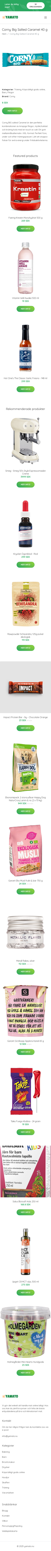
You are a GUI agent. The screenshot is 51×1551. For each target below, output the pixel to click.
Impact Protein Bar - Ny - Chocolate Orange (26, 717)
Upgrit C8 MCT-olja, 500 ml (25, 1281)
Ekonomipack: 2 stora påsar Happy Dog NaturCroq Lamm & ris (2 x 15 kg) (25, 799)
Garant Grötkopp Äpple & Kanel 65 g (25, 1041)
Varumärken (8, 1492)
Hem (4, 34)
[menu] (46, 17)
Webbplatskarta (9, 1531)
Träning (17, 89)
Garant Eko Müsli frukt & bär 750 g (25, 880)
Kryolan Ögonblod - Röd (25, 554)
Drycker (6, 1467)
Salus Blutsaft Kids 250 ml (25, 1201)
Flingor (10, 92)
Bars (4, 92)
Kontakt (6, 1515)
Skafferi (6, 1482)
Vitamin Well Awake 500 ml (25, 298)
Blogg (5, 1510)
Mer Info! (12, 111)
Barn (4, 1457)
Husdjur (5, 1477)
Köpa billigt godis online (33, 89)
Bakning (6, 1452)
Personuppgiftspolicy (12, 1526)
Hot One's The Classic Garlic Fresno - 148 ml (25, 378)
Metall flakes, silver (25, 960)
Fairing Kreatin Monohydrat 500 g (25, 217)
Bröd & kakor (8, 1462)
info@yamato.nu (10, 1436)
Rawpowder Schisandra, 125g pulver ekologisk (25, 635)
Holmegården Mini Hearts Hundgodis (25, 1362)
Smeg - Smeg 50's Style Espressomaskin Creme (25, 472)
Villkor (5, 1521)
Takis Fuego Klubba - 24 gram (25, 1121)
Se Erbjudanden (36, 5)
